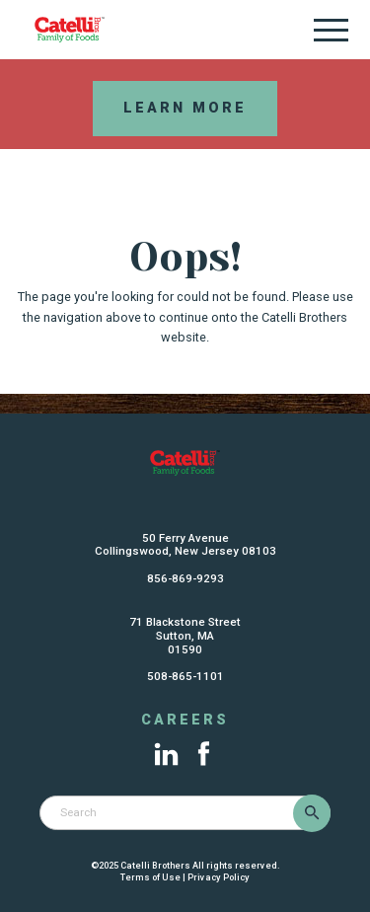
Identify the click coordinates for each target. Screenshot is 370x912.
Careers (185, 720)
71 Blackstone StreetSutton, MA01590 (185, 635)
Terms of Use (150, 877)
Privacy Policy (218, 877)
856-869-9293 (185, 578)
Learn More (185, 108)
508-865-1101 (185, 676)
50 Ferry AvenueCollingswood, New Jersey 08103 (185, 545)
